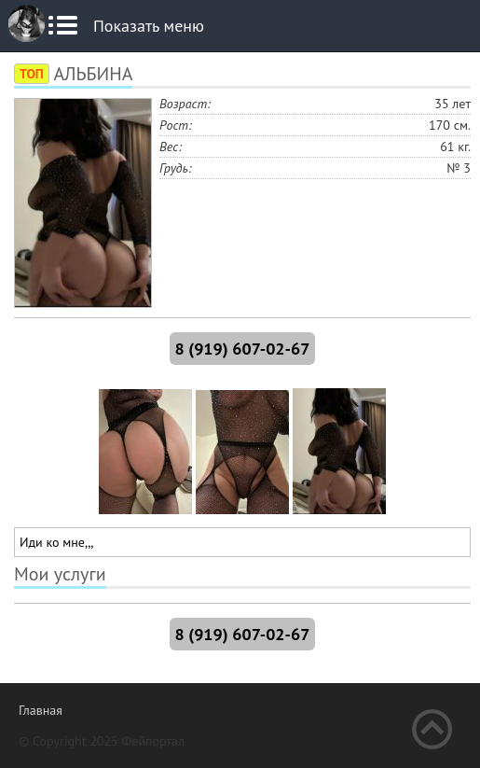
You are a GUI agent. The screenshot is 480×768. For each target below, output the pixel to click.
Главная (40, 710)
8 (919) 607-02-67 (242, 348)
